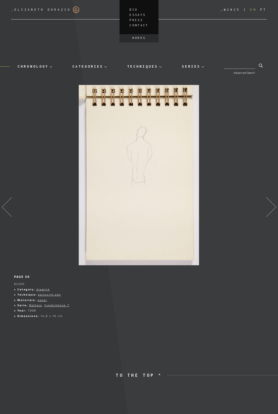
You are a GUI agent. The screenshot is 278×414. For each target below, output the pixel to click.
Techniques (142, 66)
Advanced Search (244, 72)
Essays (138, 15)
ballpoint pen (49, 294)
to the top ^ (139, 375)
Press (136, 20)
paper (42, 300)
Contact (139, 25)
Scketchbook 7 (56, 305)
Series (191, 66)
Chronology (33, 66)
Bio (134, 9)
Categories (87, 66)
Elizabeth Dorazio (45, 9)
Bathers (35, 305)
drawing (43, 289)
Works (139, 38)
